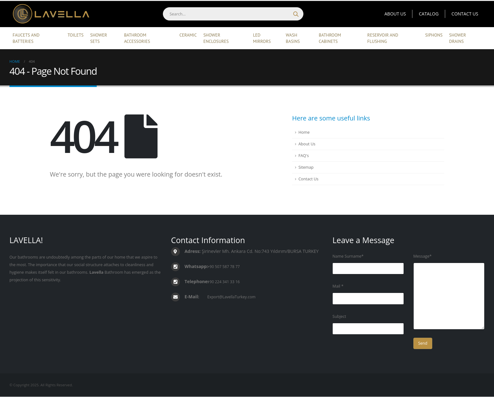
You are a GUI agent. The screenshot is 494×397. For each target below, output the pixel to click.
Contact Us (464, 14)
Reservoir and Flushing (382, 38)
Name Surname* (348, 256)
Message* (422, 256)
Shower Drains (457, 38)
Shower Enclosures (216, 38)
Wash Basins (293, 38)
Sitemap (305, 167)
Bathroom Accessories (137, 38)
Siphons (433, 35)
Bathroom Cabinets (330, 38)
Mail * (337, 286)
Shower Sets (98, 38)
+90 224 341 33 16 (224, 281)
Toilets (76, 35)
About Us (395, 14)
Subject (339, 316)
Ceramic (188, 35)
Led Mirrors (262, 38)
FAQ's (303, 155)
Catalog (429, 14)
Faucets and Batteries (26, 38)
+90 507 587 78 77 (224, 266)
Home (304, 132)
